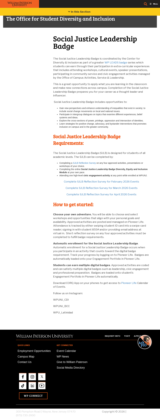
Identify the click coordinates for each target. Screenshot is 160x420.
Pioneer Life (129, 283)
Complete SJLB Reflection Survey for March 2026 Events (102, 188)
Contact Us (24, 362)
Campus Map (26, 356)
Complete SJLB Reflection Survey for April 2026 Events (101, 194)
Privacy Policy (135, 411)
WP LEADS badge (116, 62)
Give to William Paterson (72, 362)
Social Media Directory (71, 367)
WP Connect (33, 396)
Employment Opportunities (34, 350)
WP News (63, 356)
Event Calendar (66, 350)
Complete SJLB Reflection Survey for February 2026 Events (101, 181)
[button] (147, 309)
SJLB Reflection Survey (84, 163)
